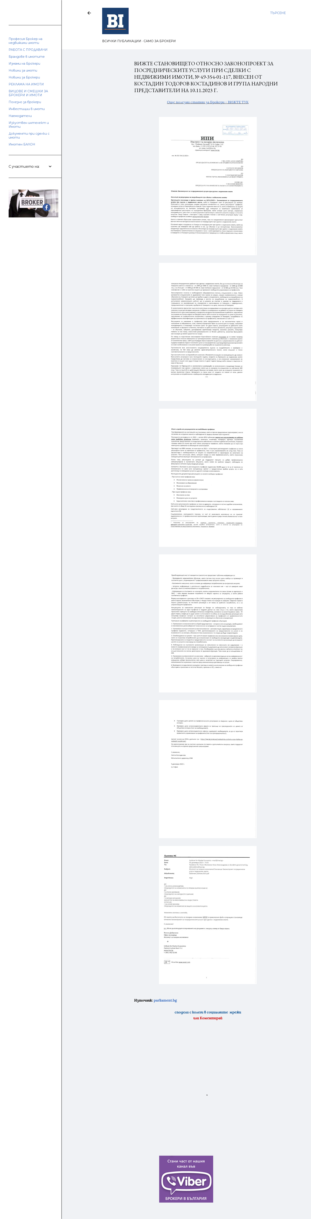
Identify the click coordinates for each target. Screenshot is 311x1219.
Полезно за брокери (25, 102)
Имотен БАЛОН (22, 144)
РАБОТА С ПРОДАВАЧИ (28, 50)
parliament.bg (165, 1000)
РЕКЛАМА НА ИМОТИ (26, 84)
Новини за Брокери (24, 77)
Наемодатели (20, 116)
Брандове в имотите (27, 57)
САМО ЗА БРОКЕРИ (160, 41)
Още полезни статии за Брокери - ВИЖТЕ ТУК (208, 102)
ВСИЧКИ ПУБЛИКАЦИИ (121, 41)
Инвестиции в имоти (27, 109)
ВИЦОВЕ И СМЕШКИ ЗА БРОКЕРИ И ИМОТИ (28, 93)
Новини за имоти (23, 70)
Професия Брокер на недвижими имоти (25, 41)
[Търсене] (278, 13)
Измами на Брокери (24, 63)
